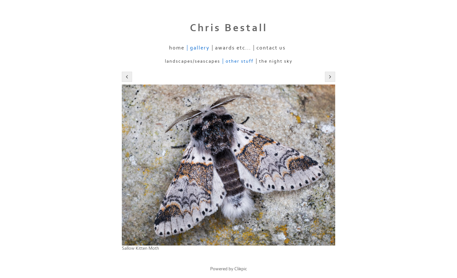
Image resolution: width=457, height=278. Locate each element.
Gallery (200, 48)
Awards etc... (233, 48)
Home (176, 48)
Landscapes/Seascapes (192, 61)
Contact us (271, 48)
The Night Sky (275, 61)
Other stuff (240, 61)
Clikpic (240, 269)
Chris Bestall (228, 28)
